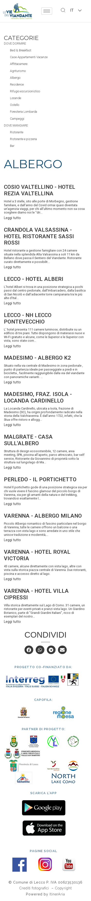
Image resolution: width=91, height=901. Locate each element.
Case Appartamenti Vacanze (29, 57)
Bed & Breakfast (20, 50)
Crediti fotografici (34, 888)
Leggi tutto (12, 218)
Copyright (63, 888)
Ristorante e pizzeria (23, 139)
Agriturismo (18, 71)
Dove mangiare (16, 125)
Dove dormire (15, 43)
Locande (15, 98)
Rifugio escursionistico (25, 91)
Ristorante (16, 132)
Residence (17, 84)
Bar (12, 146)
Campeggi (17, 118)
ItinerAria (57, 894)
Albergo (15, 77)
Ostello (14, 105)
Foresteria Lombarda (23, 111)
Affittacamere (18, 64)
